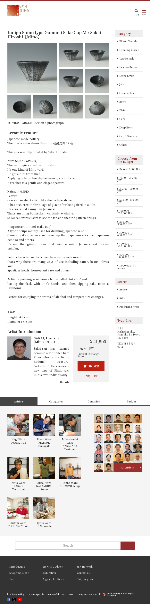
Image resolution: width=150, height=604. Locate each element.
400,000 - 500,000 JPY (124, 245)
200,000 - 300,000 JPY (124, 223)
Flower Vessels (128, 41)
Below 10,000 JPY (129, 169)
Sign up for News (53, 579)
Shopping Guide (19, 572)
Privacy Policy (17, 594)
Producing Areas (129, 306)
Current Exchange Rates (88, 355)
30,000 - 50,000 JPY (127, 190)
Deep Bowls (126, 127)
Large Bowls (126, 75)
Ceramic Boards (128, 93)
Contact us (83, 572)
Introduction (17, 566)
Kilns (122, 298)
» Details (63, 382)
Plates (123, 110)
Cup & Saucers (128, 136)
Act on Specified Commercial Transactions (50, 594)
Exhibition (49, 572)
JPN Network (85, 566)
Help (12, 579)
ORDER (93, 366)
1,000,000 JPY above (126, 267)
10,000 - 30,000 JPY (127, 179)
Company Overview (87, 594)
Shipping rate (85, 579)
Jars (121, 84)
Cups (122, 118)
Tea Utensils (126, 58)
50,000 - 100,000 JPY (128, 201)
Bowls (123, 101)
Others (123, 144)
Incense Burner (128, 67)
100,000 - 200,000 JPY (124, 212)
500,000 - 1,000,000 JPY (125, 256)
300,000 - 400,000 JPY (124, 234)
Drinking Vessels (129, 50)
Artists (123, 289)
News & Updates (53, 566)
